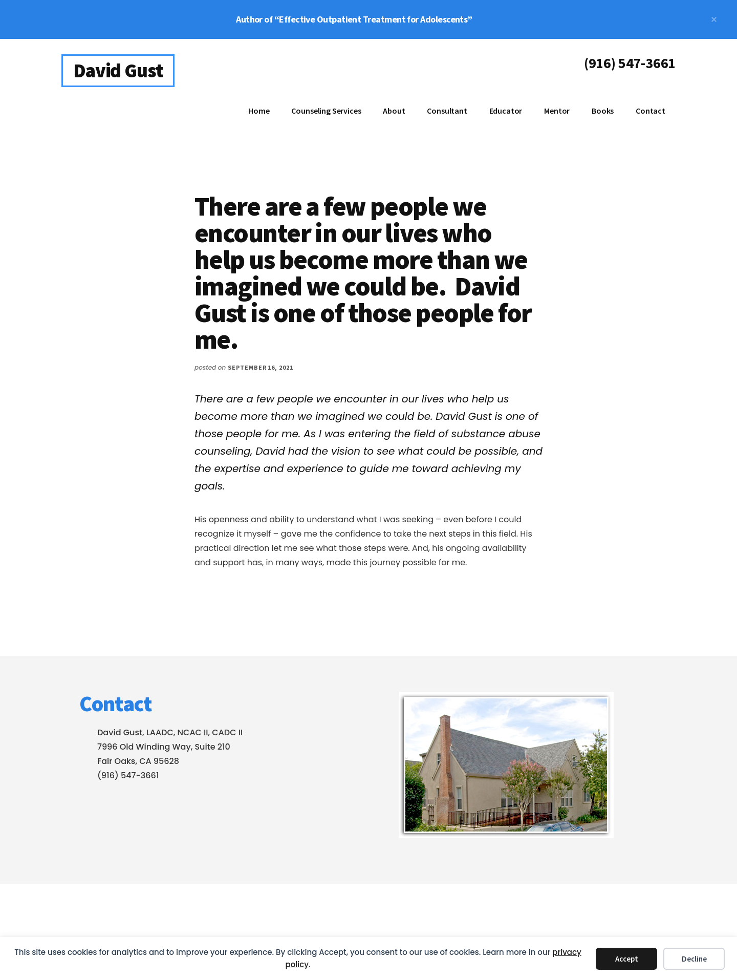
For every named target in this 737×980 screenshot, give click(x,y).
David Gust (118, 70)
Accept (626, 959)
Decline (694, 959)
